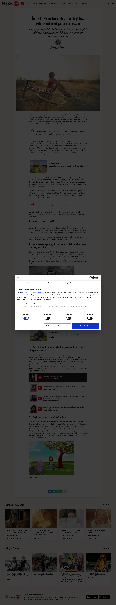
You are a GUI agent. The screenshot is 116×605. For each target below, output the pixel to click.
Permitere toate (85, 326)
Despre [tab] (89, 283)
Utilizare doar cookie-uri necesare (57, 326)
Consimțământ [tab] (26, 283)
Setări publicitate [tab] (68, 283)
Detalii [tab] (47, 283)
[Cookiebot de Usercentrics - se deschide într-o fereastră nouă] (91, 277)
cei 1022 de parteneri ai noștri (32, 292)
